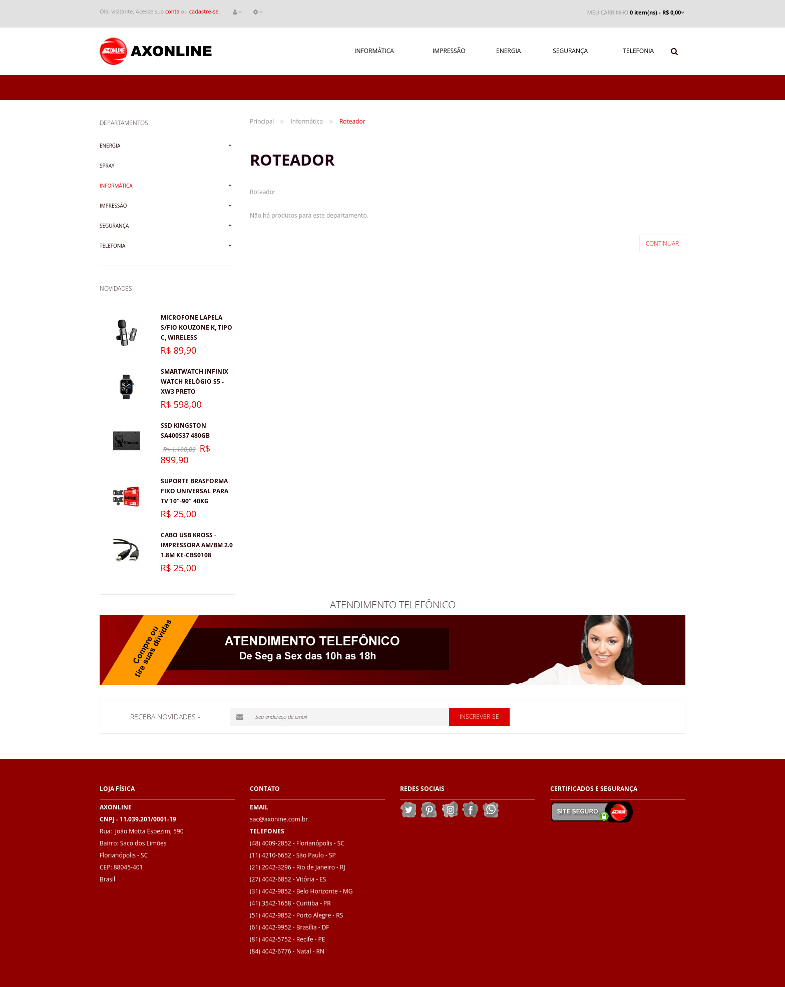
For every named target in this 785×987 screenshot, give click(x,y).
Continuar (662, 243)
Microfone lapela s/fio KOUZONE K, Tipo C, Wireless (196, 327)
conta (172, 11)
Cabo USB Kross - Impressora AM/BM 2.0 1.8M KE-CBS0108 (197, 545)
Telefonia (112, 245)
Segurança (114, 225)
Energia (110, 145)
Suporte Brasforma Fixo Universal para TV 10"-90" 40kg (194, 491)
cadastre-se (204, 11)
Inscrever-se (479, 716)
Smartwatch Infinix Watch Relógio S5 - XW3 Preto (194, 381)
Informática (116, 185)
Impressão (113, 205)
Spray (107, 165)
